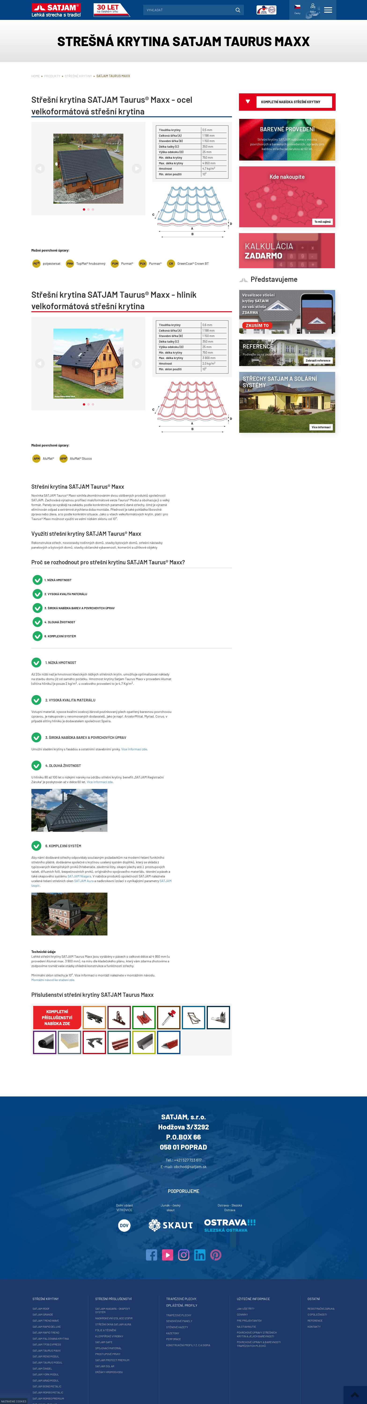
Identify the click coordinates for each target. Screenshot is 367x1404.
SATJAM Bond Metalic (64, 1344)
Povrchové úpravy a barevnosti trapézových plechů (250, 1301)
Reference (297, 1278)
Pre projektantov (240, 1278)
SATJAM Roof (58, 1266)
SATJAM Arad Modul (63, 1338)
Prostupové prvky (116, 1311)
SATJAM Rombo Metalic (65, 1350)
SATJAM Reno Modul (63, 1314)
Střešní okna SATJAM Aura (122, 1282)
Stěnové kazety (177, 1285)
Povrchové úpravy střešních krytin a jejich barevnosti (248, 1292)
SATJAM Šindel (60, 1326)
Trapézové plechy (178, 1273)
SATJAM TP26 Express (64, 1302)
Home (35, 76)
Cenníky (233, 1272)
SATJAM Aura (84, 839)
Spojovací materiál (117, 1306)
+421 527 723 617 (188, 1117)
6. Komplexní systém (128, 594)
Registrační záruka (303, 1266)
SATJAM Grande (60, 1272)
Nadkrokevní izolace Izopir (122, 1276)
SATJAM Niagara (79, 834)
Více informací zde (100, 740)
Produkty (52, 76)
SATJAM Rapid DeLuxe (64, 1284)
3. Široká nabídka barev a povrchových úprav (199, 580)
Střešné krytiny (78, 76)
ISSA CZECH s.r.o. (207, 1395)
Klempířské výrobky (118, 1294)
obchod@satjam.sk (190, 1124)
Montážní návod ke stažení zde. (53, 938)
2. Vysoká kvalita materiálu (134, 580)
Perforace (173, 1296)
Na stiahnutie (237, 1284)
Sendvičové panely (179, 1278)
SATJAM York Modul (63, 1332)
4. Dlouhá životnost (61, 594)
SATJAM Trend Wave (63, 1278)
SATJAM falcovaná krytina (68, 1296)
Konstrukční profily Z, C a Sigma (188, 1303)
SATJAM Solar (113, 1324)
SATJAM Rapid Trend (63, 1290)
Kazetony (172, 1291)
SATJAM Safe (112, 1299)
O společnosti (299, 1272)
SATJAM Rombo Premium (66, 1356)
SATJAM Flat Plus (62, 1362)
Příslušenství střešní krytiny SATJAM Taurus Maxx (92, 952)
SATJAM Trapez (60, 1368)
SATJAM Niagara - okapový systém (121, 1268)
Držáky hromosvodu (118, 1329)
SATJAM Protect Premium (121, 1318)
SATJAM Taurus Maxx (64, 1308)
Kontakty (296, 1284)
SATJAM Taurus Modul (65, 1320)
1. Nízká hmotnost (59, 580)
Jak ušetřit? (237, 1266)
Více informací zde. (134, 707)
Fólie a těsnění (114, 1288)
